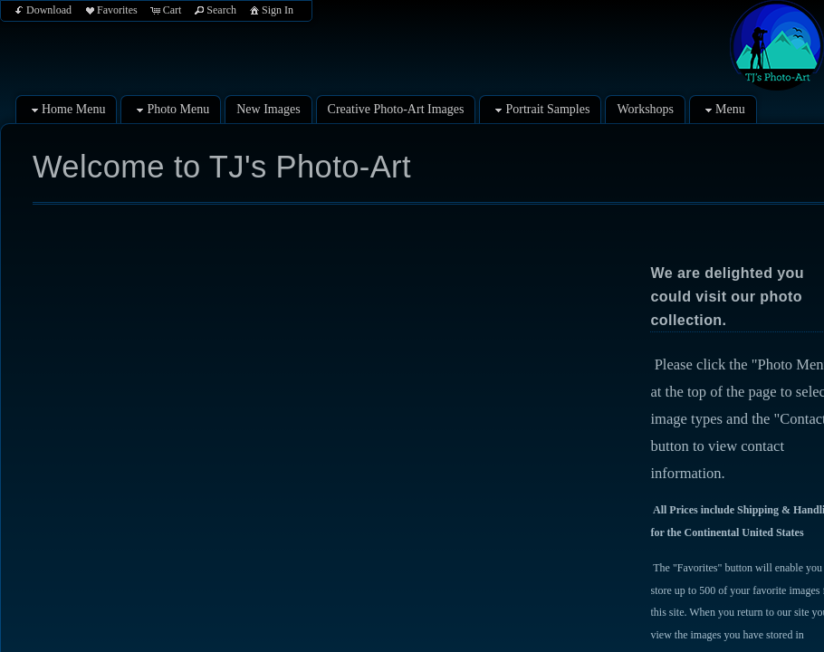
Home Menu (66, 110)
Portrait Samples (540, 110)
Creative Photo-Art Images (396, 109)
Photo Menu (170, 110)
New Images (268, 109)
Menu (723, 110)
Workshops (645, 109)
